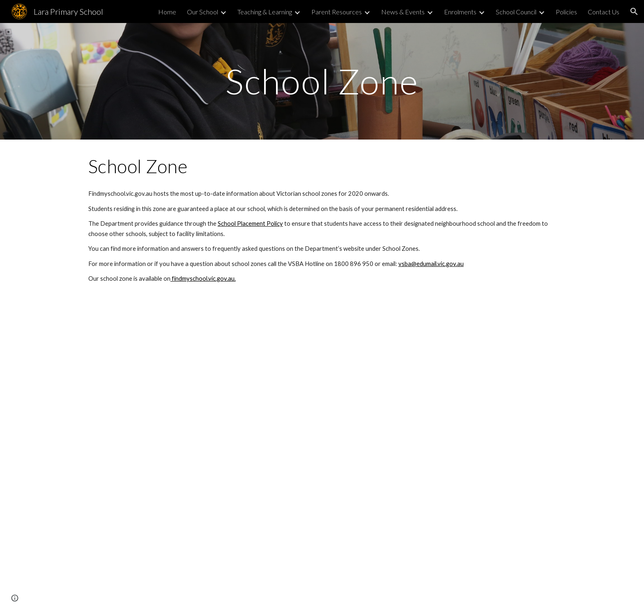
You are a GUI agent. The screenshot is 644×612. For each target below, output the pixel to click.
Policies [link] (566, 12)
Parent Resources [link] (336, 12)
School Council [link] (516, 12)
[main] (322, 81)
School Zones (400, 248)
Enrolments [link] (460, 12)
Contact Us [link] (603, 12)
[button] (634, 11)
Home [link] (167, 12)
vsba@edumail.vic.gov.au (431, 263)
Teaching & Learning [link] (264, 12)
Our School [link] (202, 12)
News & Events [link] (403, 12)
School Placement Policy (250, 223)
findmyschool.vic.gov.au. (203, 278)
